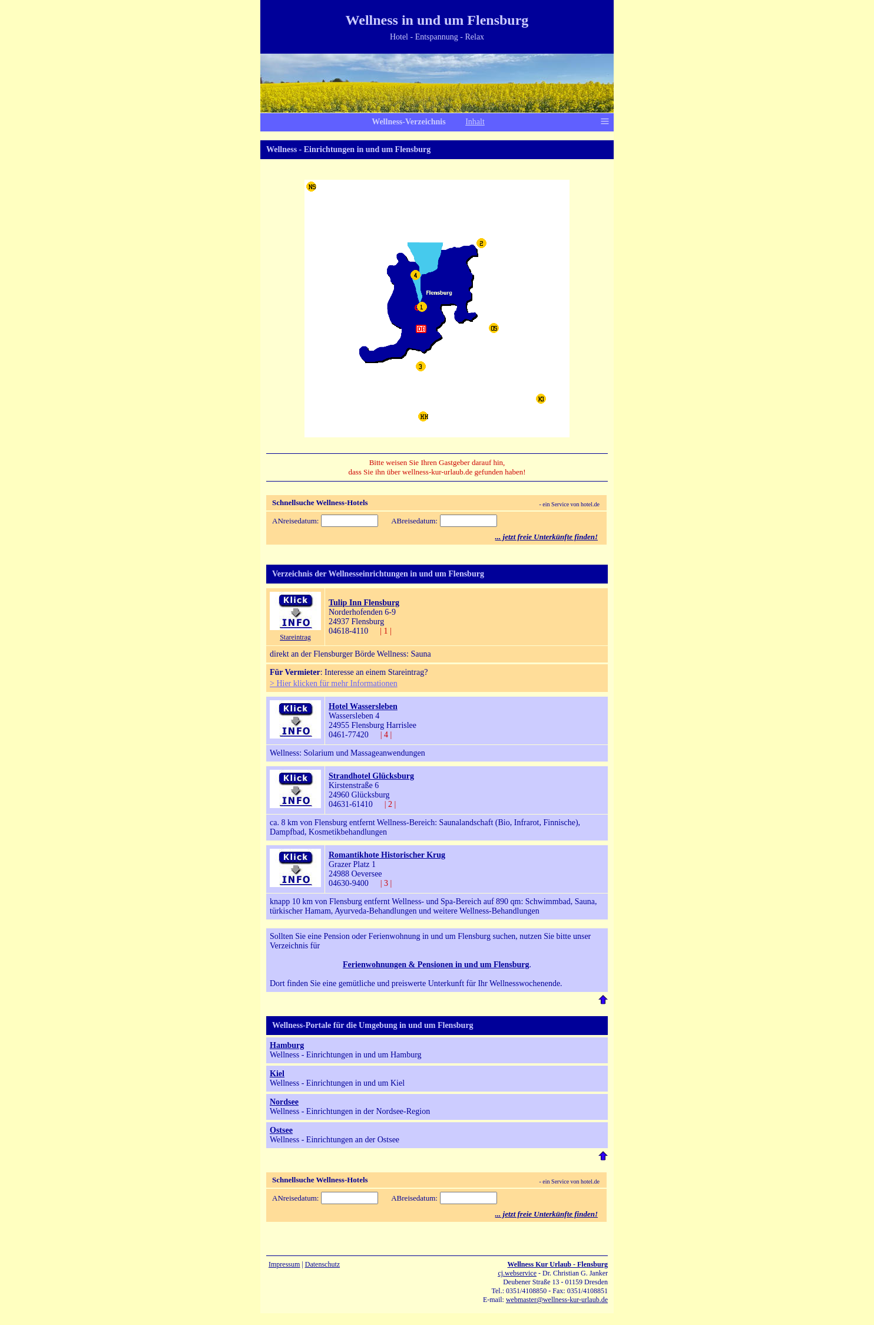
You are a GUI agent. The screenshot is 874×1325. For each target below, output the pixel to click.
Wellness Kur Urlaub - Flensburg (558, 1264)
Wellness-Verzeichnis (408, 121)
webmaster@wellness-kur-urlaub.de (557, 1300)
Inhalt (475, 121)
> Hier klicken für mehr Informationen (334, 683)
